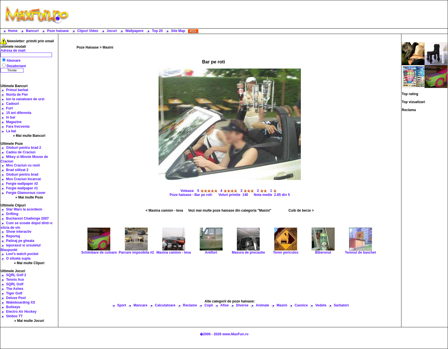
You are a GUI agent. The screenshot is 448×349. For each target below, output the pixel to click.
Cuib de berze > (301, 210)
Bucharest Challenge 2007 (27, 218)
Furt (9, 108)
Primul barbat (17, 90)
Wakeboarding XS (20, 302)
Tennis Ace (15, 280)
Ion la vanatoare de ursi (25, 99)
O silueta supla (18, 258)
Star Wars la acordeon (24, 209)
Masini (108, 47)
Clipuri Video (87, 31)
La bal (11, 131)
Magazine (13, 122)
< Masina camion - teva (164, 210)
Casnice (301, 305)
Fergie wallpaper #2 (22, 184)
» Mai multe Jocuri (29, 321)
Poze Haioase (88, 47)
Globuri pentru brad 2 (23, 148)
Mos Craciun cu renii (23, 165)
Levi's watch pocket (22, 254)
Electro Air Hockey (21, 312)
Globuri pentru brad (22, 174)
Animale (262, 305)
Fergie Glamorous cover (25, 193)
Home (12, 31)
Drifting (12, 214)
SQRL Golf (14, 284)
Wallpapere (134, 31)
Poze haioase (58, 31)
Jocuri (112, 31)
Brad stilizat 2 (17, 170)
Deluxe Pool (16, 298)
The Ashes (14, 289)
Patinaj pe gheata (20, 241)
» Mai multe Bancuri (29, 136)
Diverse (242, 305)
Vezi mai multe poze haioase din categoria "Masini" (229, 210)
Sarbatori (341, 305)
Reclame (190, 305)
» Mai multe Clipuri (29, 263)
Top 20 (157, 31)
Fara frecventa (17, 127)
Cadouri (12, 104)
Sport (121, 305)
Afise (224, 305)
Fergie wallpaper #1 (22, 188)
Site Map (178, 31)
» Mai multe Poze (29, 197)
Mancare (140, 305)
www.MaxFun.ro (235, 334)
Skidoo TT (14, 316)
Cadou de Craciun (20, 152)
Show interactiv (18, 232)
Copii (208, 305)
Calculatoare (165, 305)
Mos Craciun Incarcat (23, 179)
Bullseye (13, 307)
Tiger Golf (14, 293)
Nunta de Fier (17, 95)
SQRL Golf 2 (16, 275)
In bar (10, 117)
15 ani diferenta (18, 113)
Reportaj (13, 236)
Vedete (320, 305)
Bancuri (32, 31)
